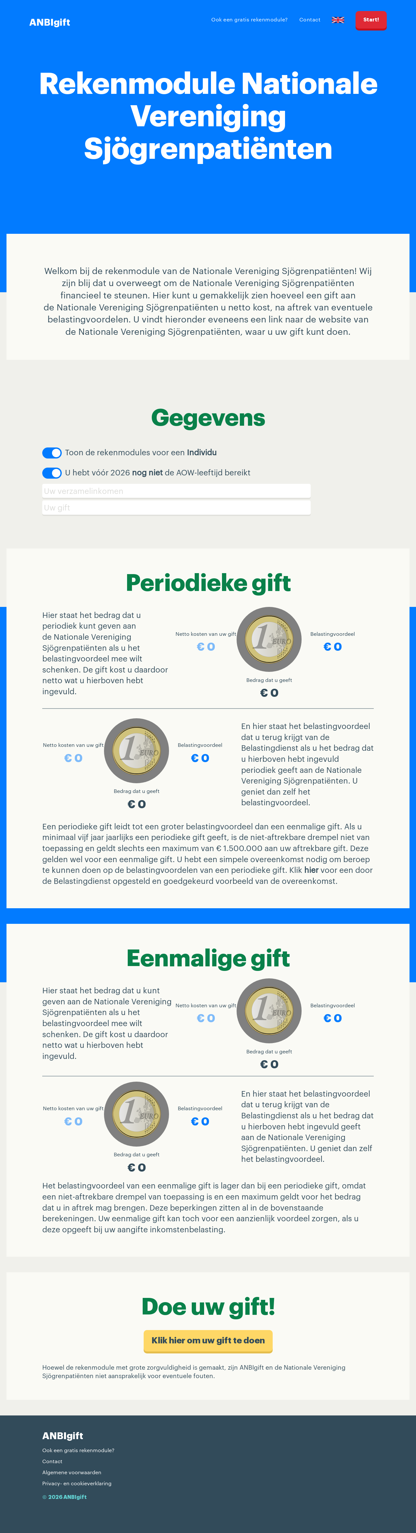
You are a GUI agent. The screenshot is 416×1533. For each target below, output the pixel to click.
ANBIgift (49, 22)
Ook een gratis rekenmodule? (249, 19)
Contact (310, 19)
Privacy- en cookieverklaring (76, 1483)
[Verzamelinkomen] (208, 491)
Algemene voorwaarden (71, 1472)
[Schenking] (208, 507)
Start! (371, 19)
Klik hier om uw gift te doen (208, 1340)
